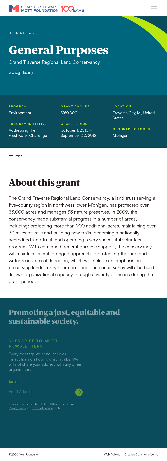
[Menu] (153, 8)
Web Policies (112, 454)
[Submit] (79, 392)
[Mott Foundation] (46, 8)
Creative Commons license (141, 454)
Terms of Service (42, 408)
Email (13, 381)
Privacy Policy (17, 408)
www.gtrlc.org (21, 72)
